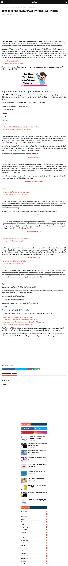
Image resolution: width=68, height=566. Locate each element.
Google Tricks (34, 540)
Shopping (34, 561)
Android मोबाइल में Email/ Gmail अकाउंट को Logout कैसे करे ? (37, 465)
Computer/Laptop (34, 527)
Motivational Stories (34, 555)
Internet (34, 545)
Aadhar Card (34, 511)
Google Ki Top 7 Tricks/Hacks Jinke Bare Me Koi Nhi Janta (21, 127)
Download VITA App (34, 258)
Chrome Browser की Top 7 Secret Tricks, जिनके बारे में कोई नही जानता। (24, 322)
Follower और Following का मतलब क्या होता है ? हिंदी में (37, 486)
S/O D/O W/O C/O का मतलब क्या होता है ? (37, 478)
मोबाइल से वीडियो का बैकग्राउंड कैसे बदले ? (14, 63)
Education (34, 532)
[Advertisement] (34, 29)
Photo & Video (34, 558)
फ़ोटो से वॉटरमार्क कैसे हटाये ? (11, 61)
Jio (34, 548)
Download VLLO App (34, 215)
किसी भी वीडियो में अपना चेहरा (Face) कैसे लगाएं (16, 194)
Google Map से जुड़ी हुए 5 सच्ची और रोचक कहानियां (17, 129)
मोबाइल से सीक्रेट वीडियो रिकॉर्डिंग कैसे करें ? (15, 261)
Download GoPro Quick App (34, 182)
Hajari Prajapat (6, 14)
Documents (34, 529)
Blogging (34, 521)
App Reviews (34, 516)
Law (34, 550)
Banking (34, 519)
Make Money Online (34, 553)
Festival (34, 535)
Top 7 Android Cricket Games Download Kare (18, 324)
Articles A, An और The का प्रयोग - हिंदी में (37, 471)
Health (34, 542)
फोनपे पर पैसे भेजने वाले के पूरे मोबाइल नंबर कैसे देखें (37, 458)
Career (34, 524)
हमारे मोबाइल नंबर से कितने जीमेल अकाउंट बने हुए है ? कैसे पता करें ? (37, 493)
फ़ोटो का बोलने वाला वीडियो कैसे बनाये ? (14, 264)
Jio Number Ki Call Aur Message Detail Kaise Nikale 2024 (36, 437)
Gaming (34, 537)
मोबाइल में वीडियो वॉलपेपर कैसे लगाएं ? (14, 241)
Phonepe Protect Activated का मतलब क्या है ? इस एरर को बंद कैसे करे (37, 444)
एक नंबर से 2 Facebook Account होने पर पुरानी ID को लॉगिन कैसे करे (37, 451)
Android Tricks (8, 7)
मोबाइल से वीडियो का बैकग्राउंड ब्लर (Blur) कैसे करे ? (17, 192)
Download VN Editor (34, 157)
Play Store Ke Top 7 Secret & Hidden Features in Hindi (20, 319)
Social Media (34, 563)
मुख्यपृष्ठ (3, 7)
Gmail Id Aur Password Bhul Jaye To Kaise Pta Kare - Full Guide (37, 500)
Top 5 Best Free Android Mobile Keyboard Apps (18, 317)
